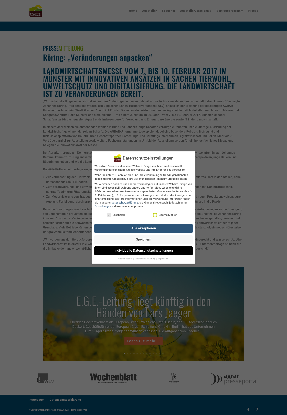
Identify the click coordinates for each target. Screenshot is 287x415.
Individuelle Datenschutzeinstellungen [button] (143, 250)
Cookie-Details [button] (125, 259)
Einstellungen (102, 206)
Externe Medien (165, 215)
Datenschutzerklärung (124, 202)
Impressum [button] (163, 259)
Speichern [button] (143, 239)
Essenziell (116, 215)
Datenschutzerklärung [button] (145, 259)
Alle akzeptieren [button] (143, 228)
